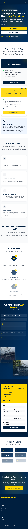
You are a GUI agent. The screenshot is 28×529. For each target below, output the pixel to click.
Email (15, 409)
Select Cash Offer (14, 83)
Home (2, 505)
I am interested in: (6, 422)
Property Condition (17, 418)
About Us (3, 512)
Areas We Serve (4, 508)
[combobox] (19, 420)
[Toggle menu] (25, 2)
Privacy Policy (4, 519)
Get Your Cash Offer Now (14, 488)
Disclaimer (3, 520)
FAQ (2, 510)
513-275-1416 (6, 400)
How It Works (3, 507)
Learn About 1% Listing (14, 32)
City (3, 418)
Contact (2, 513)
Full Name (4, 405)
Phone (4, 409)
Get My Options (14, 427)
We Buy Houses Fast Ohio (7, 2)
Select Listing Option (14, 113)
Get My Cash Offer (14, 28)
